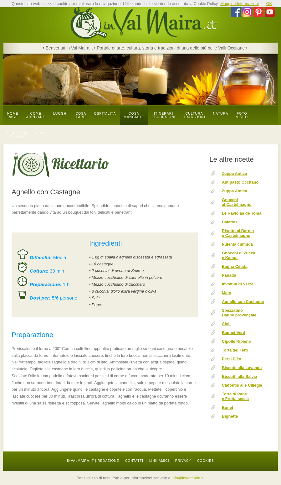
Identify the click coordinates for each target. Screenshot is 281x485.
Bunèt (227, 407)
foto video (242, 115)
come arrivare (35, 115)
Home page (12, 115)
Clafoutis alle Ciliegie (242, 385)
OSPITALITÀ (105, 113)
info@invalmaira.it (187, 478)
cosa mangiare (134, 115)
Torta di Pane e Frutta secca (235, 396)
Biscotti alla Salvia (239, 376)
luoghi (60, 113)
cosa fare (80, 115)
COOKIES (205, 460)
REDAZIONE (108, 460)
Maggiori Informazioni (239, 3)
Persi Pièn (231, 359)
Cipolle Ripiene (236, 341)
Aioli (226, 323)
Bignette (230, 416)
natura (220, 113)
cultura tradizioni (194, 115)
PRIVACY (183, 460)
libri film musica (17, 134)
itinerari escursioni (164, 115)
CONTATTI (134, 460)
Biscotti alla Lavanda (242, 367)
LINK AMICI (159, 460)
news (40, 133)
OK (269, 3)
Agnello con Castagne (243, 301)
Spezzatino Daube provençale (239, 312)
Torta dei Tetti (235, 350)
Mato (226, 292)
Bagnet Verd (233, 332)
